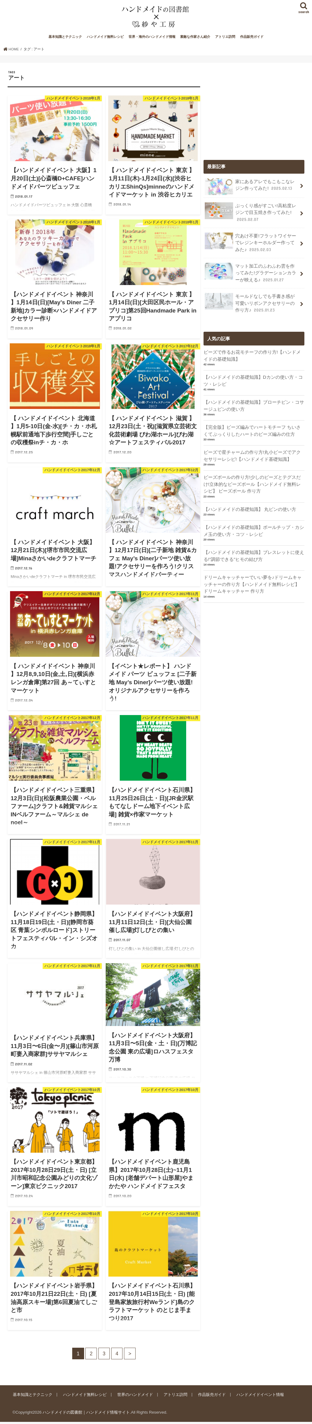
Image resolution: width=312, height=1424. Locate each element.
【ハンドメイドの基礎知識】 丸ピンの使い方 (250, 507)
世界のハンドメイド (134, 1396)
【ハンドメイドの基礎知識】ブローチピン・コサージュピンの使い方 (254, 405)
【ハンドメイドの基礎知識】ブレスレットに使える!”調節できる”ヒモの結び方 (254, 553)
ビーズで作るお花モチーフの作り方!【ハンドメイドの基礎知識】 (252, 355)
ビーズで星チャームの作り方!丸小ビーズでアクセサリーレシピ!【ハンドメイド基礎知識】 (252, 454)
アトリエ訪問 (225, 39)
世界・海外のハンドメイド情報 (152, 39)
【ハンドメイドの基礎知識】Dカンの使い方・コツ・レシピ (253, 380)
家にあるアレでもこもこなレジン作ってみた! (250, 188)
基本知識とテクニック (65, 39)
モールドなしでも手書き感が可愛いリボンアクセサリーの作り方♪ (250, 303)
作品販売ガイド (252, 39)
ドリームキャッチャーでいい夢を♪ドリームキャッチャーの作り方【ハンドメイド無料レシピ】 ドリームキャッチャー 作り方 (253, 582)
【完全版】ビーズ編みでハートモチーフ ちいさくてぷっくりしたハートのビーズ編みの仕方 (252, 430)
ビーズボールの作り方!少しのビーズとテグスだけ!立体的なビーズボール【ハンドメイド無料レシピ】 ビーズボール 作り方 (252, 483)
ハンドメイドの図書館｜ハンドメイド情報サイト (86, 1414)
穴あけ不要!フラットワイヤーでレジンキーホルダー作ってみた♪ (250, 244)
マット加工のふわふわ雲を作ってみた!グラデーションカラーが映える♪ (250, 274)
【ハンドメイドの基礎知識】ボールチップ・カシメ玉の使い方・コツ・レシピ (254, 529)
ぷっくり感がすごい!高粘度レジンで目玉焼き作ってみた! (250, 214)
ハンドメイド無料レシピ (105, 39)
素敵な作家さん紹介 (195, 39)
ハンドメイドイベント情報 (258, 1396)
